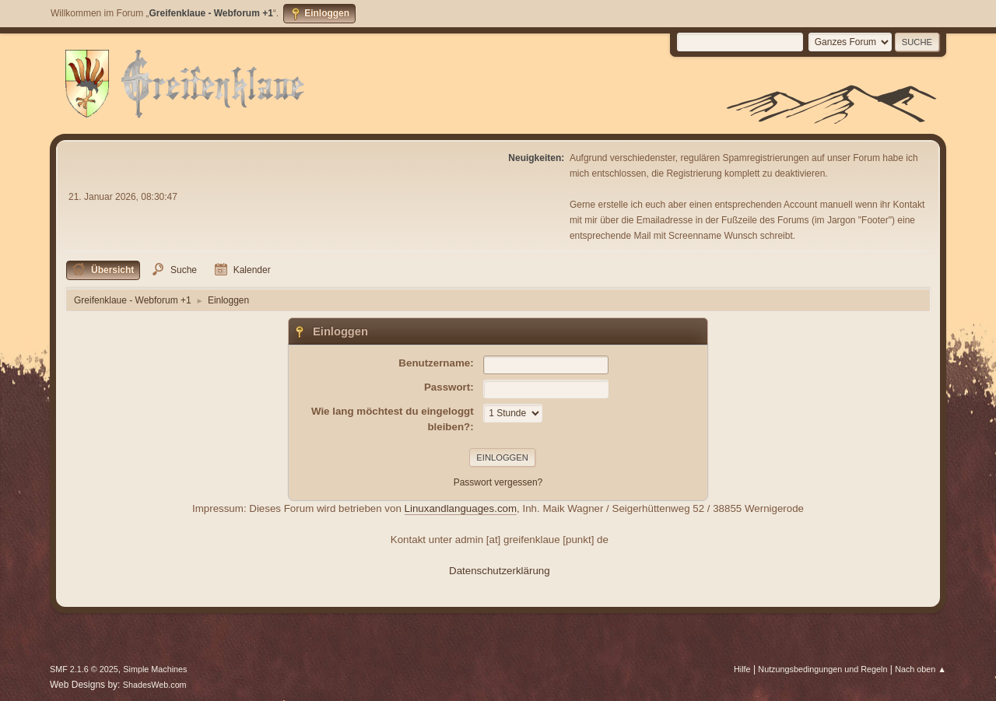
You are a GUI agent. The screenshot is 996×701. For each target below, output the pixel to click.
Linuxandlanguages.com (461, 508)
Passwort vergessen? (498, 482)
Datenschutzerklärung (499, 571)
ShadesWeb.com (155, 684)
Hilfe (742, 669)
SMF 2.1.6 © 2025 (84, 669)
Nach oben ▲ (920, 669)
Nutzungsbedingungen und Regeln (822, 669)
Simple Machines (155, 669)
